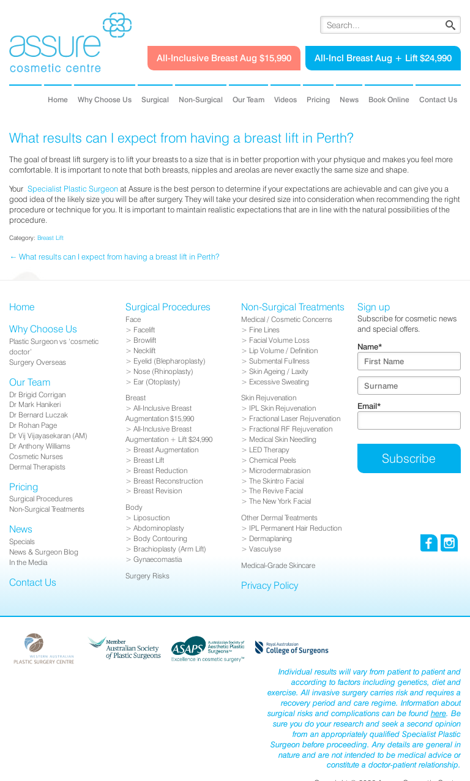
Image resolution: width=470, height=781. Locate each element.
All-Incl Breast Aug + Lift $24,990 (383, 58)
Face (133, 319)
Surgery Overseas (37, 362)
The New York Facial (280, 501)
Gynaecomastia (157, 559)
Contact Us (438, 99)
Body (134, 507)
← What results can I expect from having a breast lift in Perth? (114, 256)
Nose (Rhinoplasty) (163, 371)
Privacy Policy (269, 585)
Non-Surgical (201, 99)
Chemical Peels (272, 460)
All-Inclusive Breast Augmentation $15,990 (159, 413)
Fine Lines (264, 329)
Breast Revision (157, 490)
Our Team (248, 99)
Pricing (318, 99)
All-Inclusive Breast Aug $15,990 (224, 58)
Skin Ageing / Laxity (278, 371)
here (438, 713)
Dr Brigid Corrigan (37, 394)
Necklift (144, 350)
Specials (22, 541)
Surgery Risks (147, 575)
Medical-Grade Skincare (278, 565)
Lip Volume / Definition (283, 350)
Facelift (144, 329)
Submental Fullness (279, 360)
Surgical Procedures (41, 498)
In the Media (28, 562)
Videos (285, 99)
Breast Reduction (160, 470)
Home (58, 99)
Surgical (155, 99)
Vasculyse (265, 548)
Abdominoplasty (158, 527)
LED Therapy (269, 449)
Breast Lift (50, 237)
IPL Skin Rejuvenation (282, 408)
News (349, 99)
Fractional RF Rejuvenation (290, 428)
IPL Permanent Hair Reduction (295, 527)
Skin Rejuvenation (268, 397)
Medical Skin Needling (282, 439)
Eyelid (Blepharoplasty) (169, 360)
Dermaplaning (270, 538)
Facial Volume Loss (279, 340)
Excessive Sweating (279, 381)
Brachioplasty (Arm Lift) (169, 548)
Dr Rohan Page (33, 425)
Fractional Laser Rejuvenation (294, 418)
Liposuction (151, 517)
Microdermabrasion (279, 470)
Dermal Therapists (37, 466)
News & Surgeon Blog (43, 551)
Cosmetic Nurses (36, 456)
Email (369, 406)
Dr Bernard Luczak (38, 414)
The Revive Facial (276, 490)
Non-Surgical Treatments (46, 509)
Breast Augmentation (165, 449)
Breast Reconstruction (168, 480)
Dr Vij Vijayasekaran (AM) (48, 435)
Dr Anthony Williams (39, 445)
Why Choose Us (105, 99)
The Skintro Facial (276, 480)
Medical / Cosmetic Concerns (286, 319)
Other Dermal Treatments (279, 517)
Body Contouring (160, 538)
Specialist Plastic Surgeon (73, 188)
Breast (135, 397)
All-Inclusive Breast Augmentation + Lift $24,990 (168, 434)
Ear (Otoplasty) (157, 381)
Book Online (388, 99)
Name (369, 346)
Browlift (144, 340)
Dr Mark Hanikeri (35, 404)
